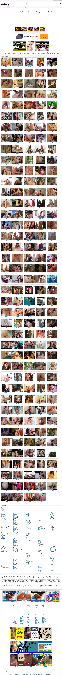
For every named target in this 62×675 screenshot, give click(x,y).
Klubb (26, 537)
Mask (26, 562)
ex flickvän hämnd (4, 581)
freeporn (21, 625)
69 (1, 510)
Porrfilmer (40, 53)
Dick (41, 577)
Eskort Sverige (39, 52)
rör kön (29, 584)
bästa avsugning (13, 576)
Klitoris (26, 536)
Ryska (38, 557)
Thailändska (51, 546)
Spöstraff (51, 515)
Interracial (26, 523)
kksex (28, 620)
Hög (26, 511)
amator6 (43, 605)
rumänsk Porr (57, 580)
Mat (26, 565)
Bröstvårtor (2, 551)
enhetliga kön (9, 581)
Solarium (51, 507)
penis (20, 581)
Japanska (26, 526)
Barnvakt (2, 535)
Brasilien (2, 547)
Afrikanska (2, 512)
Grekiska (14, 559)
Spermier (51, 513)
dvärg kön (38, 577)
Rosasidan (50, 52)
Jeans (26, 527)
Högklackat (27, 512)
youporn (21, 623)
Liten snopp (27, 557)
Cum (2, 565)
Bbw (2, 537)
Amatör (2, 515)
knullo (13, 619)
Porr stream (4, 584)
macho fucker (57, 584)
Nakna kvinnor (13, 53)
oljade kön (10, 585)
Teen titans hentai (41, 585)
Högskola (26, 513)
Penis (38, 537)
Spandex (51, 511)
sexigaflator (44, 622)
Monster (39, 507)
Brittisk (2, 548)
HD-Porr (9, 576)
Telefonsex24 (26, 52)
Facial (14, 527)
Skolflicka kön (26, 577)
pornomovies (37, 625)
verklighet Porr (50, 580)
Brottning (2, 552)
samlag (43, 615)
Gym (14, 564)
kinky (18, 580)
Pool (38, 542)
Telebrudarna (10, 52)
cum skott (32, 584)
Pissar (38, 539)
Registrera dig (55, 1)
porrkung (21, 622)
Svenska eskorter (43, 52)
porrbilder (28, 618)
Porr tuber (59, 581)
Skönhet (39, 567)
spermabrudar (15, 622)
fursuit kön (10, 577)
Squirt (50, 517)
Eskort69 (9, 53)
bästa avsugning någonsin (54, 576)
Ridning (39, 552)
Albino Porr (34, 577)
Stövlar (51, 525)
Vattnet (51, 564)
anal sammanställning (33, 586)
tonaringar (43, 609)
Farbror (14, 530)
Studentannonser (17, 53)
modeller (36, 607)
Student (51, 531)
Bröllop (2, 549)
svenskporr (14, 620)
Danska (14, 507)
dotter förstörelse (28, 576)
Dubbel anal (15, 516)
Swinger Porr (8, 586)
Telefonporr (29, 52)
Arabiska (2, 519)
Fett (14, 533)
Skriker (39, 569)
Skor (38, 568)
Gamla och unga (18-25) (16, 549)
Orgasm (39, 527)
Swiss (50, 537)
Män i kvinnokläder (28, 561)
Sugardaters (45, 53)
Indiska (26, 518)
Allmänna (2, 514)
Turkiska (51, 553)
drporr (28, 622)
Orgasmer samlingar (40, 528)
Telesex (17, 52)
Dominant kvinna (15, 513)
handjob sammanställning (28, 585)
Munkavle (39, 511)
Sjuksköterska (40, 566)
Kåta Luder (6, 53)
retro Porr (28, 581)
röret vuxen (36, 581)
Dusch (14, 518)
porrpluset (14, 606)
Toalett (50, 548)
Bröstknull (2, 550)
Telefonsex (13, 52)
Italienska (26, 524)
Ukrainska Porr (49, 584)
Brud (2, 553)
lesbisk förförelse (41, 581)
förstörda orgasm (28, 586)
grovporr (21, 618)
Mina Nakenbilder (33, 52)
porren (21, 617)
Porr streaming (18, 585)
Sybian (51, 538)
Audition (2, 524)
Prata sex (19, 52)
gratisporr (21, 609)
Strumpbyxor (51, 529)
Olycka (39, 524)
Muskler (39, 512)
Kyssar (26, 544)
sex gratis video (22, 580)
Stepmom (51, 519)
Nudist (38, 518)
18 (1, 508)
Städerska (51, 518)
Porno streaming (58, 577)
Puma (38, 547)
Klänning (26, 533)
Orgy (38, 529)
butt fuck (46, 580)
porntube (36, 621)
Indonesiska (27, 519)
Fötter (14, 540)
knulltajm (28, 619)
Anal (2, 517)
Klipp (26, 535)
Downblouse (15, 514)
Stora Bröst (51, 524)
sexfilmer (36, 605)
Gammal (14, 550)
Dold (14, 511)
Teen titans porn (41, 580)
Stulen (50, 532)
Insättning (26, 521)
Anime (2, 518)
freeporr (28, 616)
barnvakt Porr (21, 586)
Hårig (26, 507)
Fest (14, 531)
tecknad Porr (32, 581)
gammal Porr (42, 586)
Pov (38, 543)
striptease (17, 586)
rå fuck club (52, 577)
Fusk (14, 544)
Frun (14, 542)
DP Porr (39, 586)
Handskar (14, 567)
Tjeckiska (51, 547)
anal (17, 577)
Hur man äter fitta (25, 584)
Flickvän (14, 537)
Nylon (38, 520)
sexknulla (28, 615)
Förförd (14, 538)
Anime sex (5, 576)
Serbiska (39, 563)
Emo (14, 522)
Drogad (14, 515)
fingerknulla (36, 614)
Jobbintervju (27, 528)
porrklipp (21, 616)
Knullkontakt (24, 53)
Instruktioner (27, 522)
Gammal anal (15, 551)
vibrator (37, 585)
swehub (43, 607)
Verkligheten (51, 565)
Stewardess (51, 520)
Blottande (2, 545)
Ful (13, 543)
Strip (50, 528)
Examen (14, 524)
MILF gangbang (51, 585)
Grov (14, 561)
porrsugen (36, 606)
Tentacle (51, 545)
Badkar (2, 531)
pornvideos (36, 620)
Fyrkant (14, 546)
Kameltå (26, 530)
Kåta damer (57, 53)
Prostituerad (39, 544)
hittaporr (43, 614)
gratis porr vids (46, 585)
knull (13, 615)
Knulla (43, 53)
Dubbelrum (15, 517)
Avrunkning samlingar (4, 526)
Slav (38, 571)
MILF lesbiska (48, 577)
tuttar (43, 608)
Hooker (26, 515)
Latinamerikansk (27, 552)
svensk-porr (22, 614)
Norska (39, 517)
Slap (38, 570)
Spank (53, 580)
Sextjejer (47, 52)
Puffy (38, 546)
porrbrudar (36, 609)
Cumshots (41, 576)
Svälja (50, 533)
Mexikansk (27, 566)
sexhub (28, 625)
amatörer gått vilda (46, 581)
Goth (14, 557)
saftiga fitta (33, 585)
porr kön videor (4, 586)
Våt (50, 563)
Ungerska (51, 558)
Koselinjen (22, 52)
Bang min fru (12, 586)
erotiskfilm (36, 615)
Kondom (26, 540)
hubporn (43, 617)
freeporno (14, 625)
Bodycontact (59, 52)
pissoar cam (53, 586)
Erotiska (14, 523)
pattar (43, 625)
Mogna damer (54, 53)
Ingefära (26, 520)
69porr (21, 621)
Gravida (14, 558)
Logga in (60, 1)
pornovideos (37, 622)
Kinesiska (26, 531)
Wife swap (51, 570)
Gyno (14, 565)
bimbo (14, 617)
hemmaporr (44, 618)
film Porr (22, 585)
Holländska (27, 514)
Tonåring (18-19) (52, 549)
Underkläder (51, 557)
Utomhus (51, 560)
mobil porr (14, 585)
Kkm (26, 532)
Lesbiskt (26, 556)
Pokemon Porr (14, 581)
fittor (13, 607)
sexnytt (28, 606)
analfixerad (44, 621)
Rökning (39, 553)
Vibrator (51, 566)
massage (31, 577)
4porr (21, 608)
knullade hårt (36, 576)
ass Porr (51, 581)
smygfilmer (29, 609)
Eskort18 (55, 52)
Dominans (14, 512)
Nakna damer (49, 53)
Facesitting (15, 526)
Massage (26, 564)
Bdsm (2, 538)
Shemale (39, 564)
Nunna (38, 519)
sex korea (33, 576)
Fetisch (14, 532)
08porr (28, 623)
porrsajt (36, 617)
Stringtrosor (51, 527)
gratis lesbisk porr (40, 584)
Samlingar (39, 560)
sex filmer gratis (36, 580)
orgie (17, 581)
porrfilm (14, 608)
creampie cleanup (45, 576)
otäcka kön (8, 584)
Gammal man (15, 552)
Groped (14, 560)
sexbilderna (22, 607)
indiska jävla (23, 576)
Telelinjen (6, 52)
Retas (38, 551)
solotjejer (28, 605)
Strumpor (51, 530)
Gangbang (14, 553)
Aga (1, 513)
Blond (2, 544)
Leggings (26, 553)
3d (1, 509)
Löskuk (26, 558)
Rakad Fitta (33, 53)
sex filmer (12, 584)
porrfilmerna (44, 624)
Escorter (21, 53)
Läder (26, 547)
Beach (2, 539)
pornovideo (36, 623)
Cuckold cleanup (22, 577)
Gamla (14, 548)
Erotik (27, 53)
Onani (38, 526)
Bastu (2, 536)
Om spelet (39, 525)
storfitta (21, 615)
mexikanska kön (56, 585)
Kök (26, 539)
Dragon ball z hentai (4, 577)
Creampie (2, 563)
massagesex (9, 580)
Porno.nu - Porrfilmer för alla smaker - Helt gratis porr (31, 39)
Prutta (38, 545)
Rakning (39, 550)
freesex (36, 619)
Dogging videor (5, 580)
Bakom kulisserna (3, 533)
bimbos (14, 616)
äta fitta (15, 584)
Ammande (2, 516)
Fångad (14, 528)
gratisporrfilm (29, 621)
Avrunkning (3, 525)
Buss (2, 557)
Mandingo (53, 584)
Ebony (14, 520)
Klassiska (26, 534)
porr (35, 618)
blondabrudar (44, 620)
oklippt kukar (54, 581)
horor (21, 605)
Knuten (26, 538)
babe (13, 618)
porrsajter (36, 616)
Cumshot (2, 566)
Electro (14, 521)
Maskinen (26, 563)
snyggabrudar (15, 623)
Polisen (39, 540)
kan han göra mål (19, 584)
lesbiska (28, 617)
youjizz (21, 624)
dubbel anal (44, 577)
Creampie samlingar (4, 564)
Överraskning (39, 531)
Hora (26, 516)
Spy (50, 516)
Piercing (39, 538)
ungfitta (21, 606)
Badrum (2, 532)
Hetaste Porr (26, 580)
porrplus (28, 624)
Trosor (50, 552)
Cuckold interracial (18, 576)
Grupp (14, 562)
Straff (50, 526)
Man (26, 560)
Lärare (26, 550)
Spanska (51, 512)
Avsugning (2, 527)
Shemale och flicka (40, 565)
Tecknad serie (52, 544)
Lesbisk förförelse (28, 555)
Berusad (2, 540)
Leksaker (26, 554)
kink (42, 616)
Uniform (51, 559)
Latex (26, 551)
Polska (38, 541)
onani (13, 605)
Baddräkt (2, 530)
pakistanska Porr (14, 580)
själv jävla (45, 584)
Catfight (2, 560)
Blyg (2, 546)
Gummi (14, 563)
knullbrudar (14, 614)
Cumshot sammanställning (5, 567)
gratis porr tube (31, 580)
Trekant (51, 551)
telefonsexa (44, 619)
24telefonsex (44, 606)
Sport (50, 514)
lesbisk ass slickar (6, 585)
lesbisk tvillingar (14, 577)
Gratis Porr (30, 53)
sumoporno (14, 621)
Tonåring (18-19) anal (53, 550)
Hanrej (14, 568)
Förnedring (15, 539)
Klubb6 (53, 52)
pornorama (36, 624)
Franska (14, 541)
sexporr (28, 614)
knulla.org (13, 674)
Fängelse (14, 529)
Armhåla (2, 520)
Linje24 (4, 52)
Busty (49, 576)
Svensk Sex (37, 53)
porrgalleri (36, 608)
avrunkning (22, 620)
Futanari (14, 545)
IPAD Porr (46, 586)
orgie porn (36, 584)
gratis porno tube (58, 586)
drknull (28, 607)
